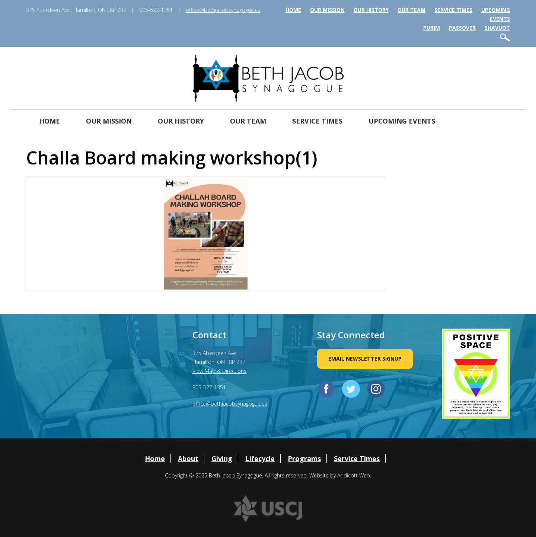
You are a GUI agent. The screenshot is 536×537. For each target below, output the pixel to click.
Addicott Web (353, 475)
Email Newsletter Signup (365, 358)
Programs (304, 458)
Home (293, 9)
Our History (371, 9)
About (188, 458)
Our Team (411, 9)
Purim (431, 27)
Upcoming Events (401, 120)
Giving (221, 458)
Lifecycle (260, 458)
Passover (462, 27)
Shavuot (497, 27)
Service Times (453, 9)
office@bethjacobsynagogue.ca (223, 9)
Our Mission (327, 9)
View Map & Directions (219, 370)
